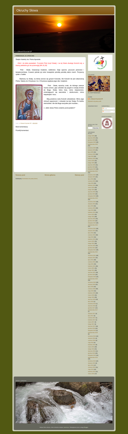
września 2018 (92, 303)
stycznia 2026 (91, 138)
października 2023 (93, 198)
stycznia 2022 (91, 245)
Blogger (86, 427)
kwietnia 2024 (91, 185)
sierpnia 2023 (91, 203)
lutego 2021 (91, 270)
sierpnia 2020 (91, 284)
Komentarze (106, 111)
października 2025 (93, 144)
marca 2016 (91, 346)
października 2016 (93, 332)
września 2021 (92, 255)
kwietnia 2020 (91, 293)
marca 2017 (91, 322)
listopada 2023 (92, 196)
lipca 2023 (91, 206)
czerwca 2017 (91, 317)
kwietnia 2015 (91, 371)
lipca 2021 (91, 259)
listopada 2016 (92, 330)
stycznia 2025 (91, 165)
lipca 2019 (91, 301)
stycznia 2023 (91, 218)
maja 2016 (91, 342)
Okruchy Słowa (27, 10)
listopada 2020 (92, 276)
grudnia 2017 (91, 308)
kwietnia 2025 (91, 158)
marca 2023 (91, 214)
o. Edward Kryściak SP (96, 99)
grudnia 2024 (91, 167)
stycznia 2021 (91, 272)
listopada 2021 (92, 249)
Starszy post (79, 175)
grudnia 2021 (91, 247)
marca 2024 (91, 187)
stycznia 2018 (91, 305)
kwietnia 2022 (91, 239)
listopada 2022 (92, 223)
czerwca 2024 (91, 181)
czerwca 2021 (91, 262)
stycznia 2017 (91, 326)
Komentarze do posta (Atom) (30, 178)
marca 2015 (91, 373)
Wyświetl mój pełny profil (94, 101)
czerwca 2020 (91, 288)
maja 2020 (91, 291)
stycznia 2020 (91, 299)
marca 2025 (91, 160)
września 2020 (92, 282)
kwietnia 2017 (91, 320)
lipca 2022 (91, 232)
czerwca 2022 (91, 235)
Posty (105, 108)
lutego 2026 (91, 135)
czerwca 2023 (91, 208)
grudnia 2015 (91, 353)
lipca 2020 (91, 286)
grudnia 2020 (91, 274)
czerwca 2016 (91, 340)
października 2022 (93, 225)
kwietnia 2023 (91, 212)
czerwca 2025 (91, 154)
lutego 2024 (91, 189)
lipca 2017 (91, 315)
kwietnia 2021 (91, 266)
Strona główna (50, 175)
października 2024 (93, 171)
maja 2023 (91, 210)
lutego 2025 (91, 162)
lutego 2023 (91, 216)
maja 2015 (91, 369)
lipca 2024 (91, 179)
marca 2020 (91, 295)
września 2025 (92, 148)
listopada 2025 (92, 142)
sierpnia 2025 (91, 150)
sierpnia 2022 (91, 230)
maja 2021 (91, 264)
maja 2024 (91, 183)
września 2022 (92, 228)
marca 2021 (91, 268)
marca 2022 (91, 241)
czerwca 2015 (91, 367)
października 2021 (93, 252)
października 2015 (93, 357)
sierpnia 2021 (91, 257)
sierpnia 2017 (91, 313)
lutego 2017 (91, 324)
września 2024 (92, 174)
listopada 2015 (92, 355)
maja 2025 (91, 156)
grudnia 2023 (91, 194)
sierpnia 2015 (91, 363)
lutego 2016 (91, 349)
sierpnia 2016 (91, 338)
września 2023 (92, 201)
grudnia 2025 (91, 140)
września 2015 (92, 361)
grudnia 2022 (91, 220)
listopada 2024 (92, 169)
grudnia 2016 (91, 328)
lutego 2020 (91, 297)
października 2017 (93, 310)
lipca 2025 (91, 152)
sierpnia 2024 (91, 177)
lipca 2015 (91, 365)
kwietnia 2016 (91, 344)
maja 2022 (91, 237)
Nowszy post (20, 175)
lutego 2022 (91, 243)
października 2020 (93, 278)
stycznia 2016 (91, 351)
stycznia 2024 (91, 191)
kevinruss (66, 427)
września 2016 (92, 336)
